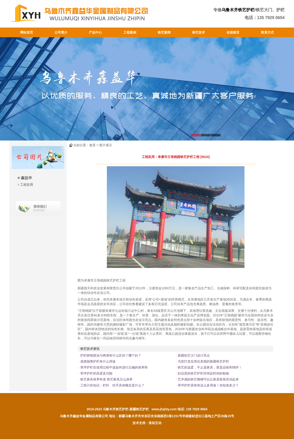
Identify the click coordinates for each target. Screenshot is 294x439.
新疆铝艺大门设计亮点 (194, 355)
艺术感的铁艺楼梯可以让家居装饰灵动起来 (208, 379)
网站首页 (26, 32)
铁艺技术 (198, 32)
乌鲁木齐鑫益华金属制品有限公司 (84, 416)
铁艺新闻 (164, 32)
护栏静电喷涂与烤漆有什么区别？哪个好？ (110, 355)
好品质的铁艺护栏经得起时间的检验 (203, 373)
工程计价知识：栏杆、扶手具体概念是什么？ (112, 385)
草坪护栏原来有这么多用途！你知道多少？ (208, 385)
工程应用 (26, 184)
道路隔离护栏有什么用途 (98, 361)
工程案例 (129, 32)
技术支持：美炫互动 (147, 423)
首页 (92, 145)
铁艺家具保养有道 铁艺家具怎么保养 (106, 379)
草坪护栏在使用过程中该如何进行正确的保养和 (114, 367)
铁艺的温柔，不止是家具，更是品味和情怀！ (210, 367)
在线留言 (233, 32)
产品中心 (95, 32)
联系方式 (267, 32)
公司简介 (61, 32)
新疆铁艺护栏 (139, 409)
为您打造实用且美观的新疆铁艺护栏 (203, 361)
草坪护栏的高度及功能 (96, 373)
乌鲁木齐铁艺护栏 (238, 10)
